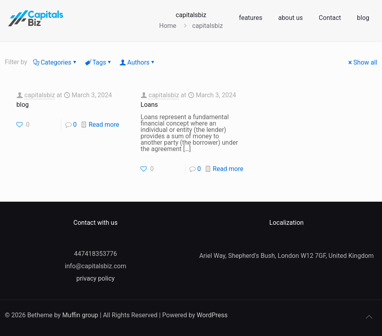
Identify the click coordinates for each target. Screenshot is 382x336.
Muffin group (80, 315)
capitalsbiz (39, 95)
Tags (99, 62)
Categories (55, 62)
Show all (362, 62)
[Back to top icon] (369, 316)
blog (22, 104)
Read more (104, 124)
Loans (149, 104)
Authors (138, 62)
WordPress (212, 315)
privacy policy (95, 278)
